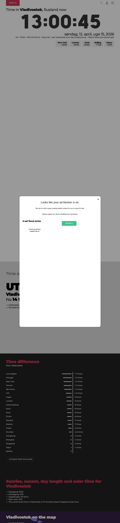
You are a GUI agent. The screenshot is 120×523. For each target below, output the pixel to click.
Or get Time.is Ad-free (32, 221)
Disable (69, 223)
